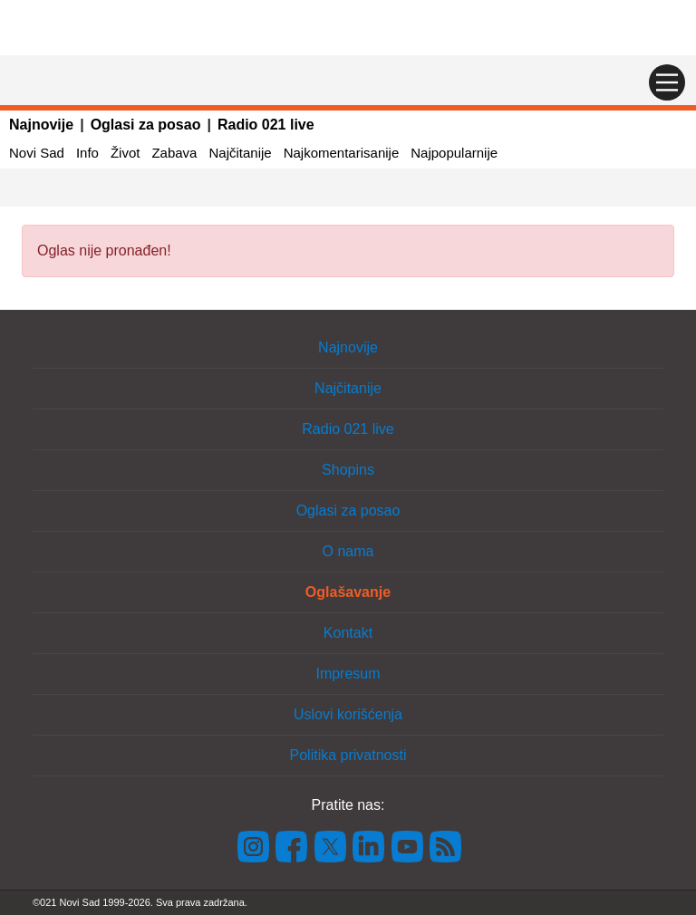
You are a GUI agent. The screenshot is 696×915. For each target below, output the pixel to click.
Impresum (347, 673)
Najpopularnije (454, 152)
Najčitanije (239, 152)
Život (125, 152)
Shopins (348, 469)
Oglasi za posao (146, 124)
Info (87, 152)
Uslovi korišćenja (348, 714)
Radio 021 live (266, 124)
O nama (348, 551)
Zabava (174, 152)
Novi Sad (36, 152)
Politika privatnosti (348, 755)
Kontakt (348, 632)
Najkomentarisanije (342, 152)
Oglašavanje (348, 592)
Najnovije (41, 124)
